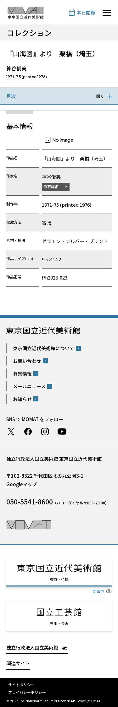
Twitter (11, 431)
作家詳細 (51, 186)
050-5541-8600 (29, 501)
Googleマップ (21, 484)
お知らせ (22, 399)
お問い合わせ (27, 360)
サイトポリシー (21, 684)
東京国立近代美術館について (43, 348)
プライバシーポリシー (27, 692)
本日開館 (85, 12)
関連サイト (18, 663)
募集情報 (22, 373)
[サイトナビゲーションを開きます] (107, 12)
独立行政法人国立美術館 (32, 647)
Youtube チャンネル (62, 431)
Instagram (45, 431)
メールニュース (29, 386)
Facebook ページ (28, 431)
